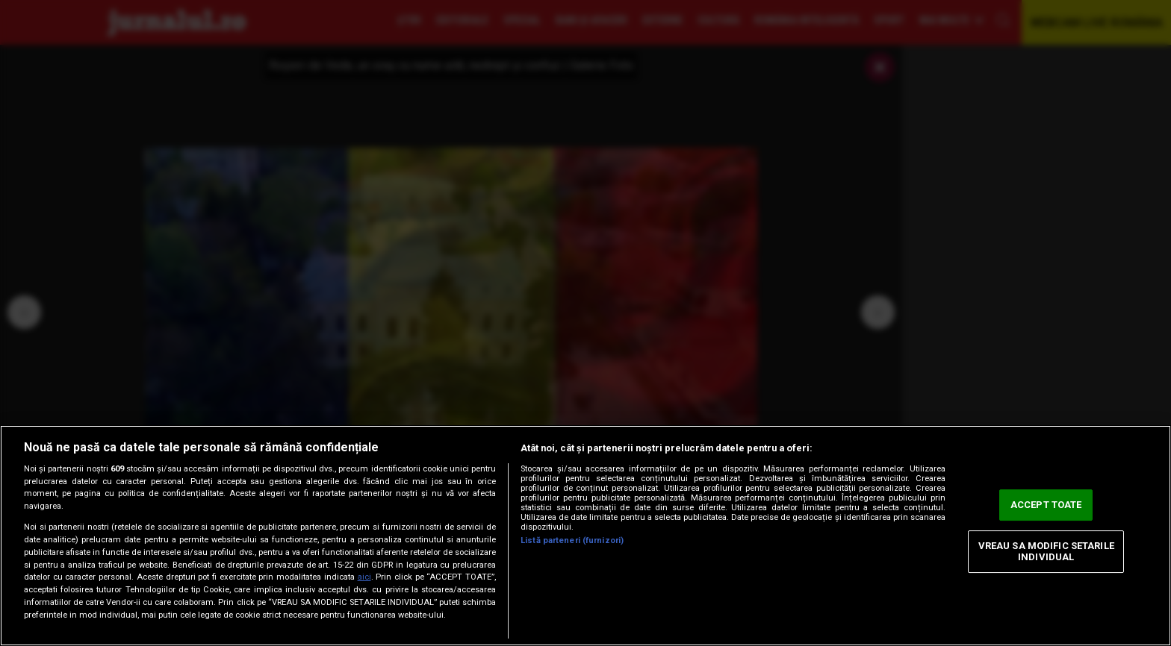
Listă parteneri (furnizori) (572, 540)
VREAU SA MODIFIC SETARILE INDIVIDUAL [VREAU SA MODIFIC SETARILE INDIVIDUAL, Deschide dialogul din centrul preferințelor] (1046, 551)
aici (364, 577)
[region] (585, 535)
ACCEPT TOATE (1046, 504)
